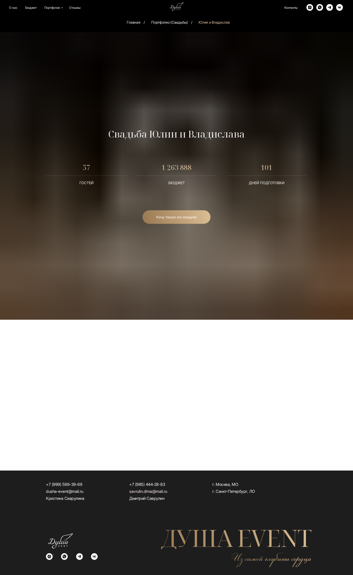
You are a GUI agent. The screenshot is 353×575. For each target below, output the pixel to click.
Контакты (291, 7)
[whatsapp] (319, 7)
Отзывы (74, 7)
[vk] (339, 7)
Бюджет (31, 7)
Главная (133, 22)
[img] (60, 540)
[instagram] (309, 7)
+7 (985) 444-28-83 (147, 484)
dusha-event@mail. (63, 491)
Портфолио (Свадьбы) (169, 22)
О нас (13, 7)
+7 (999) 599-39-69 (64, 484)
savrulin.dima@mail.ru (148, 491)
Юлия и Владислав (214, 22)
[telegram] (329, 7)
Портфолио (52, 7)
